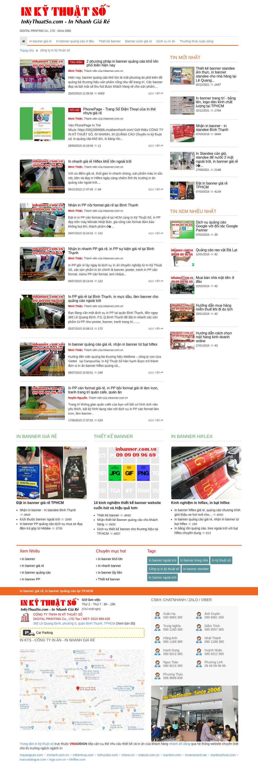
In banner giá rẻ (41, 41)
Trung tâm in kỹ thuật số (37, 744)
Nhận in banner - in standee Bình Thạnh (212, 128)
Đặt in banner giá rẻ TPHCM (40, 503)
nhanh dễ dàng (179, 744)
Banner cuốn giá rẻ (138, 41)
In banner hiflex (191, 436)
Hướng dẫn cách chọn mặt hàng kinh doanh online (214, 337)
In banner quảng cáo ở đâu (75, 41)
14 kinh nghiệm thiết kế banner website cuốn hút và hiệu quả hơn (127, 505)
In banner (27, 559)
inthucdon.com (107, 755)
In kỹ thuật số (221, 560)
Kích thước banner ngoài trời (40, 519)
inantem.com (172, 755)
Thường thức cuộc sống (196, 41)
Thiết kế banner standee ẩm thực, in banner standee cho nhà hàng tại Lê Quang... (216, 74)
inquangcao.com (31, 755)
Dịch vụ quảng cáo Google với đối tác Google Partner (217, 226)
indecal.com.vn (148, 755)
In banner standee (196, 569)
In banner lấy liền (109, 572)
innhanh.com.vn (58, 755)
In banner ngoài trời (162, 560)
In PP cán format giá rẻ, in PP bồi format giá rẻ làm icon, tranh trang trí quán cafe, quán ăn (113, 390)
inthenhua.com (83, 755)
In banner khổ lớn (109, 559)
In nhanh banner (108, 566)
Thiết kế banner (110, 41)
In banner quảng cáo (35, 572)
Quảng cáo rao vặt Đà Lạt (216, 250)
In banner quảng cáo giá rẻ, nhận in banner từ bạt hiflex (113, 344)
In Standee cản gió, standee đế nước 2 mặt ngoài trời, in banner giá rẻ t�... (217, 159)
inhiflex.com (77, 759)
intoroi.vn (128, 755)
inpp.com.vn (57, 759)
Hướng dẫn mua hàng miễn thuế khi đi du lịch (214, 307)
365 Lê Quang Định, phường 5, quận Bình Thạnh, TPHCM (74, 623)
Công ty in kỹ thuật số (164, 569)
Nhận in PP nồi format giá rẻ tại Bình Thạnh (103, 205)
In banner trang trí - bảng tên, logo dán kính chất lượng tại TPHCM (216, 102)
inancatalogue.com (33, 759)
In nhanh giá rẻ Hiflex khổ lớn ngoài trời (100, 161)
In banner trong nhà (194, 560)
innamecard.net (196, 755)
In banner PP (30, 579)
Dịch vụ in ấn (165, 41)
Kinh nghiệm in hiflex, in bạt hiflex (200, 503)
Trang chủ (27, 50)
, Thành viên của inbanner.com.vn (95, 71)
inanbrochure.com (223, 755)
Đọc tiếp (155, 93)
